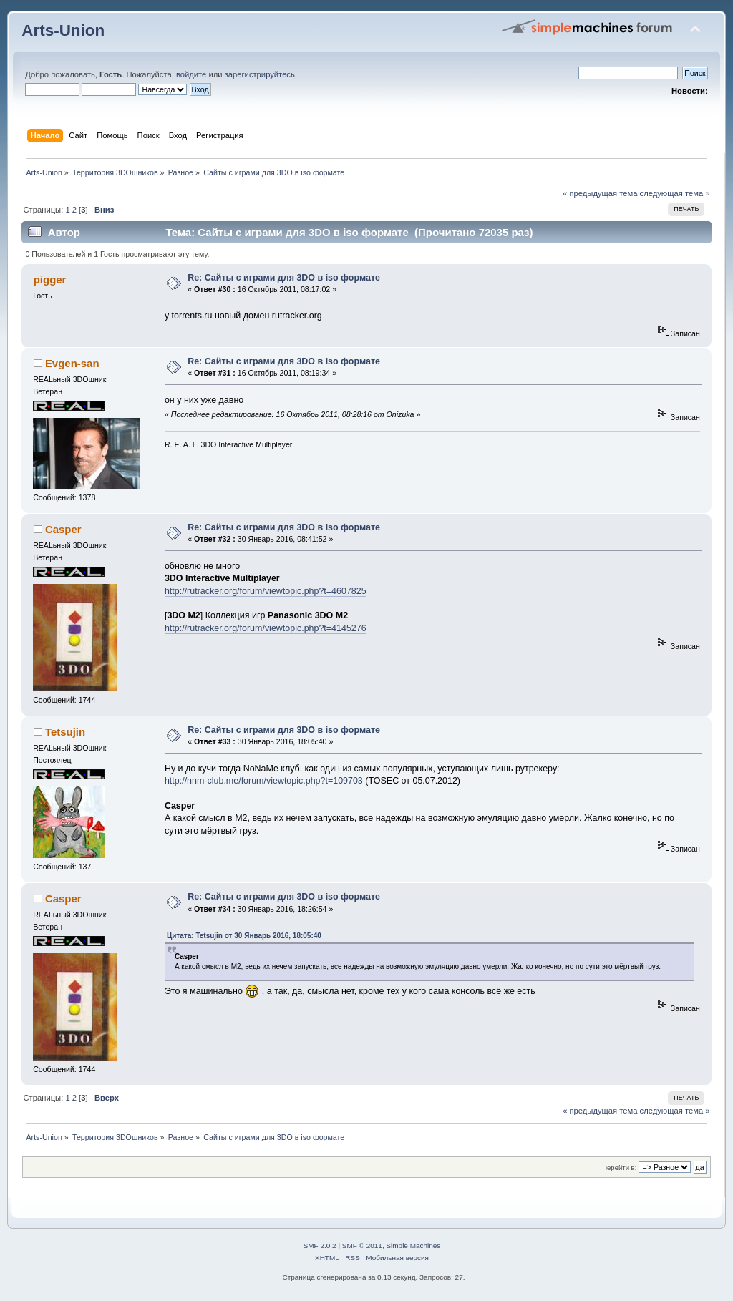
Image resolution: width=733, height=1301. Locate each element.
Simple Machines (413, 1245)
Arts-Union (63, 30)
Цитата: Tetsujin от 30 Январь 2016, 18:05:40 (244, 936)
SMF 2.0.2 (320, 1245)
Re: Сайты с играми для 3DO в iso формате (284, 278)
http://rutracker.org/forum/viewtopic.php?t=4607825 (265, 591)
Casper (63, 529)
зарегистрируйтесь (260, 74)
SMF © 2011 (362, 1245)
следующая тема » (675, 193)
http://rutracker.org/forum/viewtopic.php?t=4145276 (265, 628)
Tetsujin (65, 732)
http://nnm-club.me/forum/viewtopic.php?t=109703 (264, 781)
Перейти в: (619, 1167)
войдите (191, 74)
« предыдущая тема (600, 193)
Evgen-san (72, 363)
